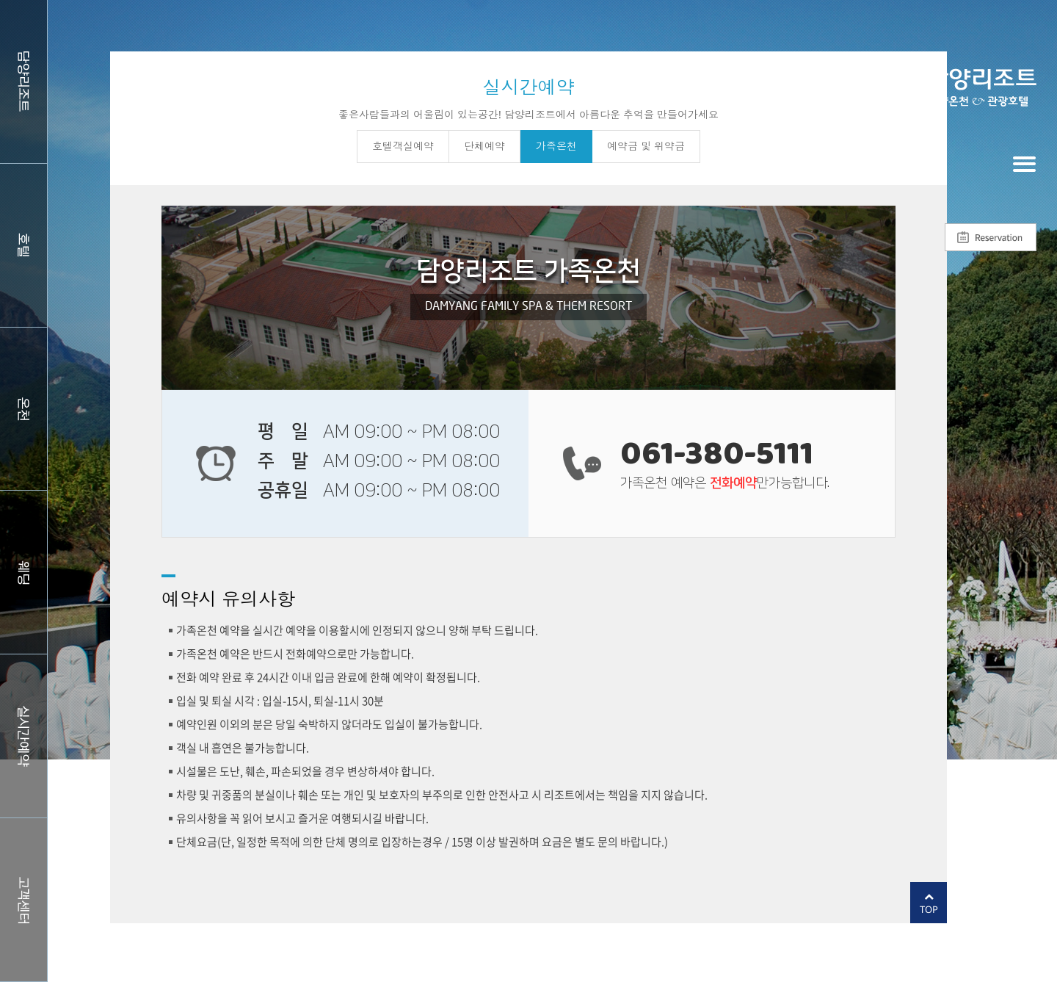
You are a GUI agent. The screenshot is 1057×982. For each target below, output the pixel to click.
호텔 (23, 245)
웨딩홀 (23, 572)
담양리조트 (23, 81)
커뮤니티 (23, 899)
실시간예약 (23, 735)
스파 (23, 409)
